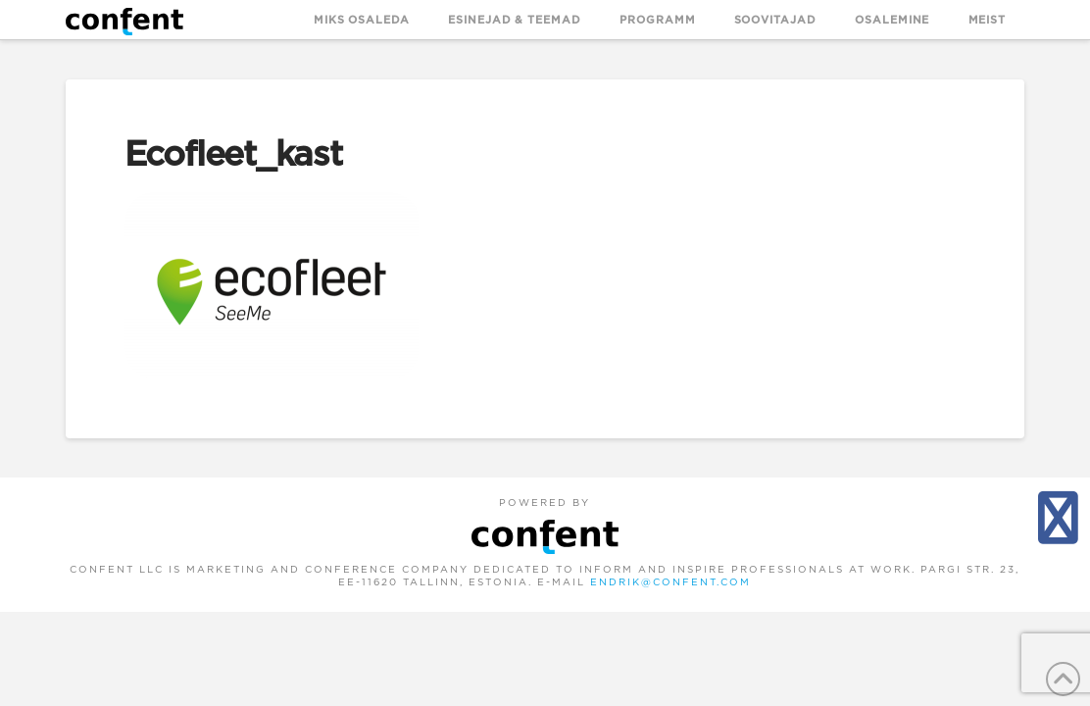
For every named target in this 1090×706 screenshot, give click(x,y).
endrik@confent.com (670, 582)
